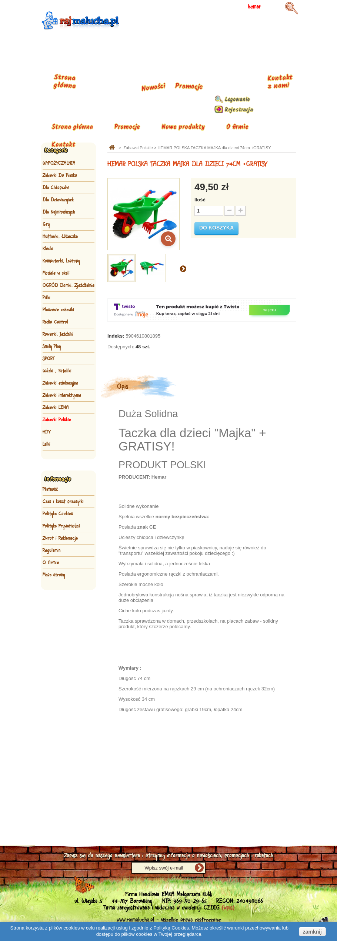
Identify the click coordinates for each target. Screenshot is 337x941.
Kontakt (63, 145)
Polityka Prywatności (61, 526)
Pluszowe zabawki (58, 310)
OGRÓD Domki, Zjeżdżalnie (68, 285)
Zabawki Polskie (57, 420)
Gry (46, 224)
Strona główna (72, 127)
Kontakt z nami (280, 82)
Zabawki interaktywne (62, 395)
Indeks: (115, 336)
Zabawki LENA (56, 407)
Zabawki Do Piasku (60, 175)
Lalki (46, 444)
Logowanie (237, 100)
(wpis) (228, 907)
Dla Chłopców (56, 188)
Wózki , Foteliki (57, 371)
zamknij (312, 932)
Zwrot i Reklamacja (60, 538)
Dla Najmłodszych (59, 212)
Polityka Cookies (58, 514)
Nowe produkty (183, 127)
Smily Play (52, 346)
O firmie (237, 127)
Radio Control (55, 322)
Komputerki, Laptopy (61, 261)
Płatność (50, 489)
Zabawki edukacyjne (60, 383)
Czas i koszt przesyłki (63, 502)
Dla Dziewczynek (58, 200)
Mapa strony (54, 575)
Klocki (48, 249)
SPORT (48, 359)
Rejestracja (239, 110)
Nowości (153, 88)
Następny (183, 268)
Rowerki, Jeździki (58, 334)
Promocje (127, 127)
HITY (46, 432)
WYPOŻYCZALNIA (59, 163)
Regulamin (51, 550)
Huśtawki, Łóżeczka (60, 236)
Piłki (46, 298)
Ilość (200, 199)
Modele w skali (56, 273)
